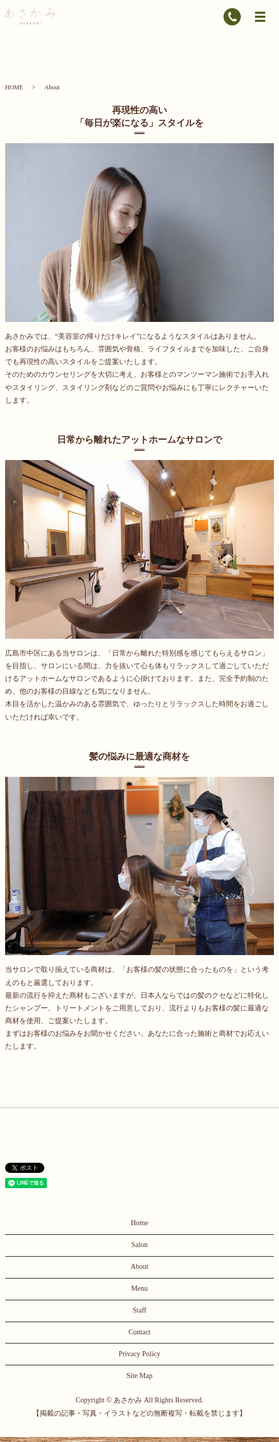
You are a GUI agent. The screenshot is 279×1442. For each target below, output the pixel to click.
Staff (140, 1310)
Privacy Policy (139, 1354)
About (140, 1266)
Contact (139, 1332)
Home (139, 1223)
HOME (14, 87)
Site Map (140, 1376)
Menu (139, 1288)
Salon (139, 1245)
